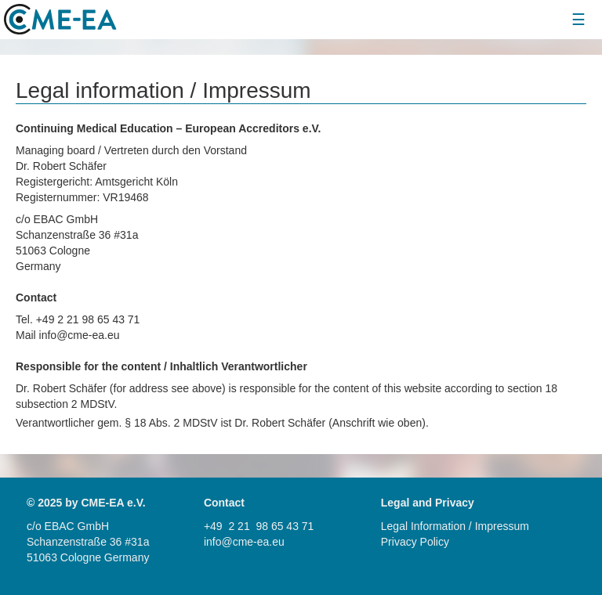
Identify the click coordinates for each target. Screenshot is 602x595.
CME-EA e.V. (113, 502)
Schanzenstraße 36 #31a (88, 542)
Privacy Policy (415, 542)
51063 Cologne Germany (88, 557)
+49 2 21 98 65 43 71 (259, 526)
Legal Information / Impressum (455, 526)
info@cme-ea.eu (244, 542)
